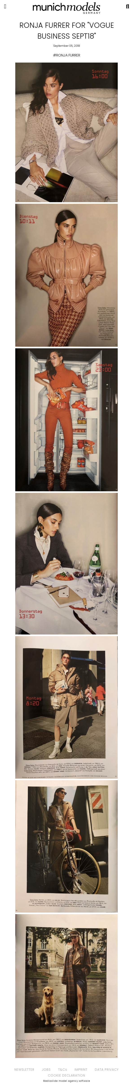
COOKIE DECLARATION (66, 1075)
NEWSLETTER (24, 1069)
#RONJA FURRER (66, 55)
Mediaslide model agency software (66, 1081)
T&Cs (62, 1069)
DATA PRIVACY (107, 1069)
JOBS (46, 1069)
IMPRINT (81, 1069)
